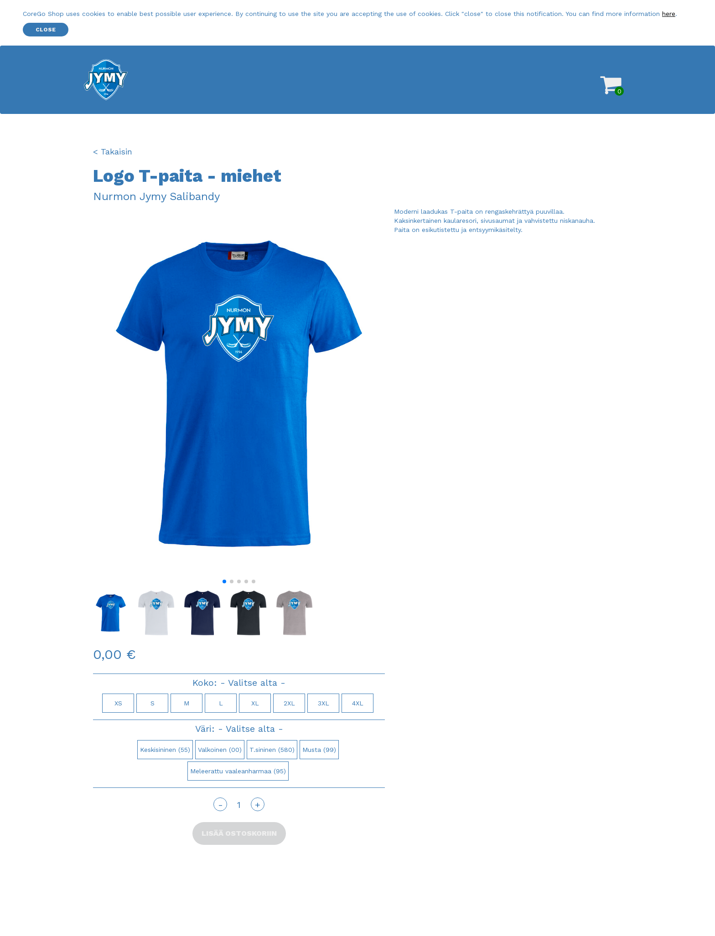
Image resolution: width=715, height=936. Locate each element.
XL (255, 703)
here (668, 13)
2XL (289, 703)
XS (118, 703)
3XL (323, 703)
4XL (357, 703)
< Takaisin (112, 151)
